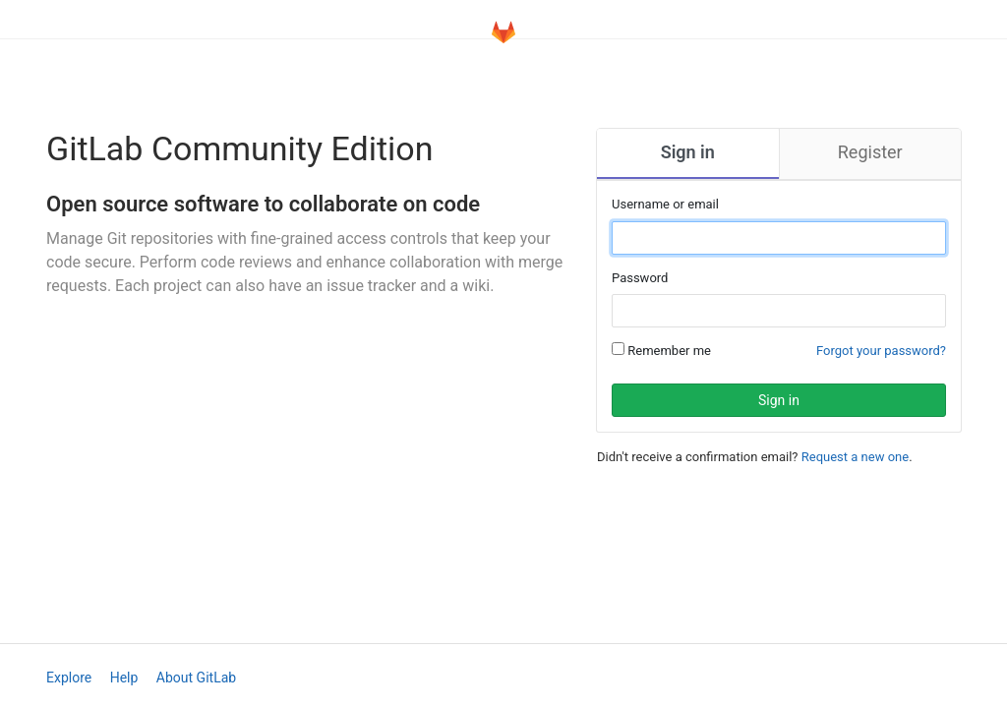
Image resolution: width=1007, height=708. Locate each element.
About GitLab (196, 677)
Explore (68, 677)
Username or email (665, 204)
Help (124, 677)
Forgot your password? (881, 350)
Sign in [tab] (688, 152)
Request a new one (855, 456)
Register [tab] (870, 152)
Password (640, 277)
